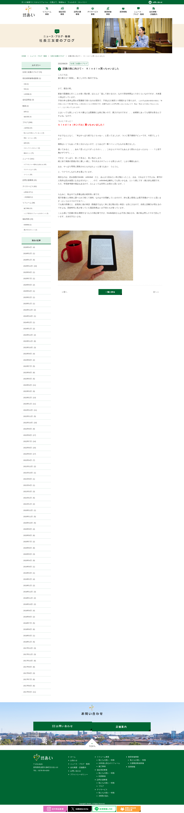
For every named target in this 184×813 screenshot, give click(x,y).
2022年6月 (29, 448)
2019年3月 (29, 573)
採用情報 (131, 765)
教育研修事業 (133, 756)
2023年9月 (29, 354)
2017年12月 (29, 648)
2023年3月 (29, 391)
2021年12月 (29, 466)
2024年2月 (29, 322)
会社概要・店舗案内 (78, 766)
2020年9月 (29, 529)
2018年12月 (29, 592)
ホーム (73, 756)
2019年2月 (29, 579)
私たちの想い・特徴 (106, 759)
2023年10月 (29, 347)
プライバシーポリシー (79, 773)
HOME (24, 56)
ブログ (27, 122)
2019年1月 (29, 585)
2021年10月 (29, 473)
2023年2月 (29, 398)
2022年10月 (30, 423)
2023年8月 (29, 360)
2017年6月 (29, 686)
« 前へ (64, 292)
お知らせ (73, 759)
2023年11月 (29, 341)
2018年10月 (29, 604)
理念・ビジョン (30, 138)
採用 (26, 112)
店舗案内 (122, 725)
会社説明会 (28, 100)
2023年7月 (29, 366)
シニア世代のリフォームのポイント (36, 213)
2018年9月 (29, 611)
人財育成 (28, 128)
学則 (26, 89)
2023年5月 (29, 379)
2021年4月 (29, 485)
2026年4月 (29, 247)
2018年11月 (29, 598)
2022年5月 (29, 454)
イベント (28, 174)
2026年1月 (29, 260)
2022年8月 (29, 435)
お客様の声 (28, 192)
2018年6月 (29, 629)
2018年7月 (29, 623)
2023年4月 (29, 385)
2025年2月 (29, 297)
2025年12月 (30, 266)
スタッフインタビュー (32, 148)
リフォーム (29, 203)
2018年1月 (29, 642)
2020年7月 (29, 542)
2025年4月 (29, 291)
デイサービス (30, 186)
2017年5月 (29, 692)
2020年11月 (29, 516)
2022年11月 (29, 416)
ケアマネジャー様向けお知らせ (35, 164)
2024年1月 (29, 329)
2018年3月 (29, 636)
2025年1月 (29, 304)
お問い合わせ (75, 770)
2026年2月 (29, 253)
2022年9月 (29, 429)
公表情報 (27, 94)
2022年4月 (29, 460)
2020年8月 (29, 535)
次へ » (155, 292)
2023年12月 (29, 335)
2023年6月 (29, 372)
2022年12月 (30, 410)
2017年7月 (29, 679)
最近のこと (29, 153)
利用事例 (27, 225)
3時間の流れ (103, 795)
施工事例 (28, 208)
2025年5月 (29, 285)
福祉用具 (27, 117)
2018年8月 (29, 617)
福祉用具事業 (102, 769)
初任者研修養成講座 (32, 78)
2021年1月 (29, 504)
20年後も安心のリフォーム (109, 762)
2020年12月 (29, 510)
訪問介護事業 (30, 180)
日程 (26, 84)
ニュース (28, 159)
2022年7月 (29, 441)
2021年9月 (29, 479)
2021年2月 (29, 498)
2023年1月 (29, 404)
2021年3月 (29, 491)
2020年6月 (29, 548)
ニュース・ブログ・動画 (38, 56)
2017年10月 (29, 661)
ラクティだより (30, 169)
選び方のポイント (30, 230)
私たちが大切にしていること (34, 133)
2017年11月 (29, 654)
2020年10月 (29, 523)
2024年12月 (29, 310)
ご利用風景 (28, 197)
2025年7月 (29, 278)
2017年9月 (29, 667)
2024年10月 (29, 316)
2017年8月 (29, 673)
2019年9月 (29, 567)
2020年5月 (29, 554)
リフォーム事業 (103, 756)
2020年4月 (29, 560)
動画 (26, 106)
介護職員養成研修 (137, 762)
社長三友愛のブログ (57, 56)
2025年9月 (29, 272)
